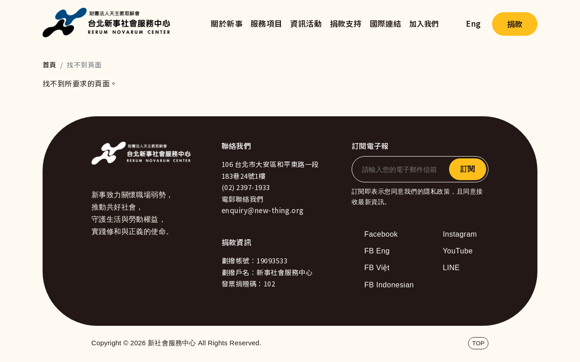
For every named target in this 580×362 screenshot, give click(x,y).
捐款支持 (346, 23)
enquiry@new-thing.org (263, 210)
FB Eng (377, 251)
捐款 (514, 23)
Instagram (460, 234)
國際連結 (385, 23)
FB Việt (377, 268)
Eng (473, 23)
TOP (478, 343)
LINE (451, 268)
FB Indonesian (389, 285)
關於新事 (226, 23)
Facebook (381, 234)
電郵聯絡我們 (243, 199)
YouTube (458, 251)
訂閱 (467, 169)
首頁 (50, 64)
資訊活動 (306, 23)
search (452, 24)
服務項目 (266, 23)
